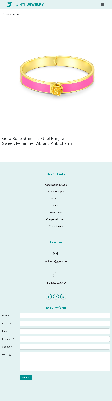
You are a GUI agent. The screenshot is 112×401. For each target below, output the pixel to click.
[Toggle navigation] (103, 4)
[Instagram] (63, 296)
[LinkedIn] (56, 296)
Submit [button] (26, 377)
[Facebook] (49, 296)
